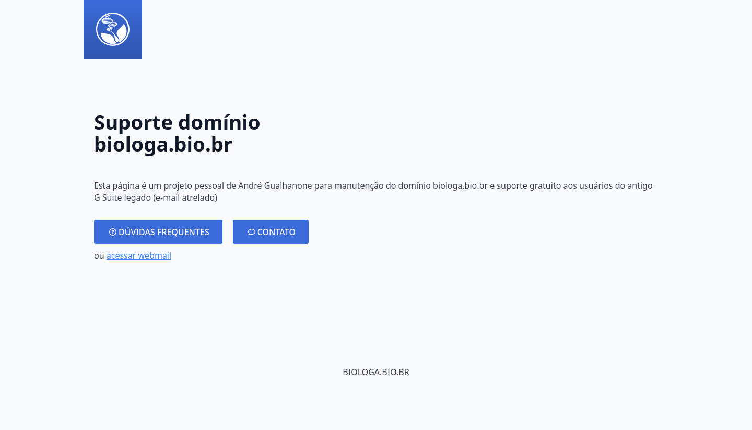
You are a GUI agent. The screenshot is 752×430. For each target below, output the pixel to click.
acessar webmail (139, 255)
